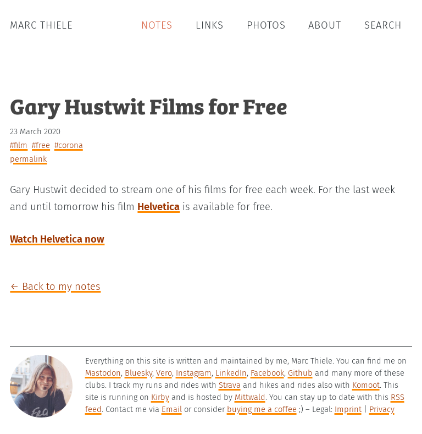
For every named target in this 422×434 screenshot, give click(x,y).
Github (300, 373)
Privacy (382, 409)
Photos (266, 25)
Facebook (267, 373)
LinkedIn (231, 373)
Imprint (348, 409)
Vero (164, 373)
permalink (28, 159)
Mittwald (250, 397)
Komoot (366, 385)
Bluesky (138, 373)
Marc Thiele (41, 25)
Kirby (160, 397)
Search (383, 25)
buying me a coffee (262, 409)
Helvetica (158, 207)
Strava (230, 385)
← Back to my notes (55, 287)
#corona (68, 145)
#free (41, 145)
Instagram (194, 373)
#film (18, 145)
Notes (157, 25)
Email (172, 409)
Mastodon (103, 373)
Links (210, 25)
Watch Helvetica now (57, 239)
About (324, 25)
